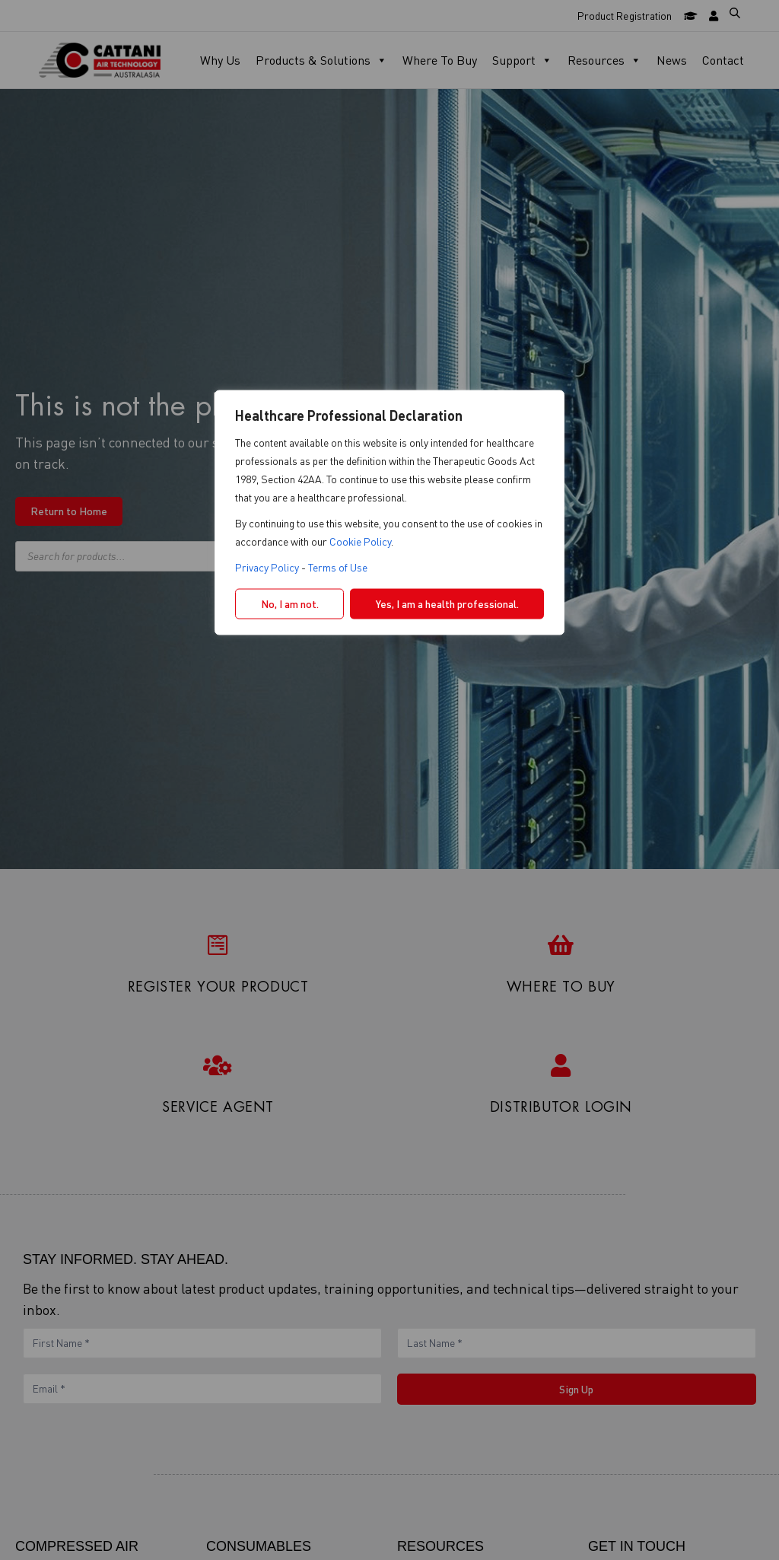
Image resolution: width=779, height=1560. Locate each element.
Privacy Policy (267, 567)
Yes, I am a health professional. (447, 603)
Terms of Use (337, 567)
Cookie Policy (360, 541)
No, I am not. (290, 603)
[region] (389, 780)
